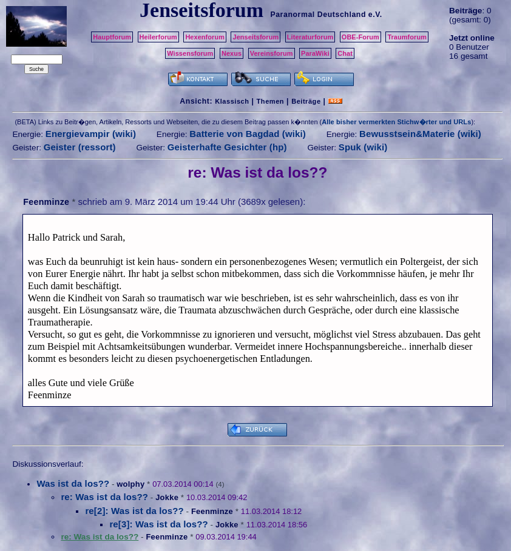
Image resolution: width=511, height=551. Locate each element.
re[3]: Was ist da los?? (158, 524)
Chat (345, 53)
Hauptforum (112, 37)
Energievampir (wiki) (91, 134)
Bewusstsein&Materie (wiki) (420, 134)
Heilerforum (158, 37)
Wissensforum (190, 53)
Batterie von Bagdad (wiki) (247, 134)
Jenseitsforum (255, 37)
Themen (270, 101)
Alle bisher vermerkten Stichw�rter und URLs (396, 121)
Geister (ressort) (80, 147)
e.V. (375, 14)
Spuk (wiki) (363, 147)
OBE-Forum (360, 37)
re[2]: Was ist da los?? (134, 511)
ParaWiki (315, 53)
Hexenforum (205, 37)
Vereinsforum (271, 53)
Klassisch (232, 101)
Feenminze (46, 202)
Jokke (166, 497)
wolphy (130, 484)
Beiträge (305, 101)
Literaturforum (310, 37)
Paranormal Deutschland (318, 14)
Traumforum (407, 37)
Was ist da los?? (72, 483)
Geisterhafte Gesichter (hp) (227, 147)
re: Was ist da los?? (104, 497)
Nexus (232, 53)
